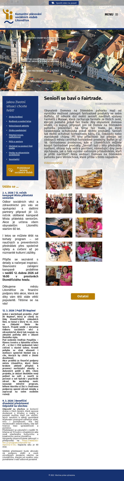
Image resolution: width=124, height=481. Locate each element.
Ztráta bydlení (16, 117)
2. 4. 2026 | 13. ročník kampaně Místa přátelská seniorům (17, 195)
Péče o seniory (16, 142)
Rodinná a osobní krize (20, 121)
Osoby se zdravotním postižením (19, 154)
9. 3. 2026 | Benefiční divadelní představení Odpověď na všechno (15, 403)
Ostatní (82, 296)
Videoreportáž (53, 163)
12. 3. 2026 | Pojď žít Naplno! (19, 310)
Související (14, 159)
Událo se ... (10, 186)
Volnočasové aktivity (19, 126)
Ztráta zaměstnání (17, 130)
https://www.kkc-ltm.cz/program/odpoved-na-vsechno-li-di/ (20, 443)
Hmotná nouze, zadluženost (16, 136)
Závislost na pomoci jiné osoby (20, 147)
